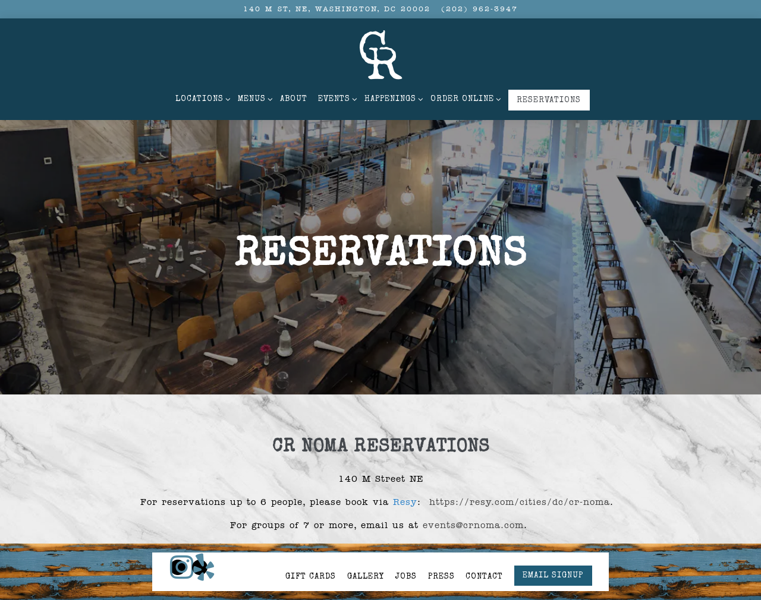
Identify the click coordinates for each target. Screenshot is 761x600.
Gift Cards (310, 553)
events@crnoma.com (473, 516)
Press (441, 553)
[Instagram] (177, 543)
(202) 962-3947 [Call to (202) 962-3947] (479, 9)
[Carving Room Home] (380, 54)
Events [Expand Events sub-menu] (335, 98)
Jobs (406, 553)
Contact (484, 553)
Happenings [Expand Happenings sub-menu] (392, 98)
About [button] (293, 99)
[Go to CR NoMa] (336, 9)
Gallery (366, 553)
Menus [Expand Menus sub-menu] (253, 98)
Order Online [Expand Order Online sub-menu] (464, 98)
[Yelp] (199, 543)
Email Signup (553, 552)
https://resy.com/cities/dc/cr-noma (519, 493)
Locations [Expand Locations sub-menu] (201, 98)
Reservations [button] (549, 101)
